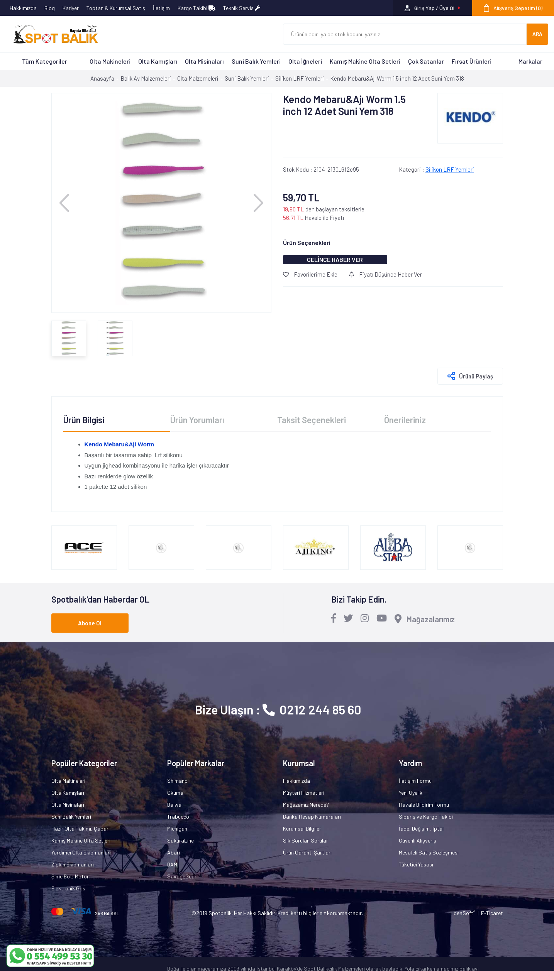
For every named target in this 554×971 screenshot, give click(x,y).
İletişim (161, 8)
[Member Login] (432, 8)
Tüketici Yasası (416, 864)
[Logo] (52, 34)
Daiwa (174, 804)
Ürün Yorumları (197, 420)
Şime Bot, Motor (70, 876)
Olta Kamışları (157, 61)
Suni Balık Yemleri (256, 61)
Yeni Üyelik (410, 792)
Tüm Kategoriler (44, 61)
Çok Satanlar (426, 61)
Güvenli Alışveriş (417, 840)
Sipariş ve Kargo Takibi (426, 816)
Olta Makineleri (110, 61)
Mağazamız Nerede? (306, 804)
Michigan (177, 828)
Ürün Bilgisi (83, 420)
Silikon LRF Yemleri (449, 169)
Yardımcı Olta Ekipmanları (81, 852)
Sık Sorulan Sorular (305, 840)
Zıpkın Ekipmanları (72, 864)
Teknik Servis (241, 8)
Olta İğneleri (305, 61)
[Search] (405, 34)
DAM (172, 864)
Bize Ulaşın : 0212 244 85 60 (278, 709)
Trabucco (178, 816)
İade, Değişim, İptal (421, 828)
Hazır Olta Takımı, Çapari (80, 828)
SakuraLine (180, 840)
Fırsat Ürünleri (471, 61)
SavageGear (182, 876)
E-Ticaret (492, 913)
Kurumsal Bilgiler (302, 828)
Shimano (177, 780)
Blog (49, 8)
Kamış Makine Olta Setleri (365, 61)
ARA (537, 34)
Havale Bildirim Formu (424, 804)
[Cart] (513, 8)
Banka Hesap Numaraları (312, 816)
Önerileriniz (405, 420)
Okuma (175, 792)
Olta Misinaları (204, 61)
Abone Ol (90, 623)
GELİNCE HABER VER (335, 259)
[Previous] (64, 203)
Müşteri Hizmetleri (303, 792)
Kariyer (71, 8)
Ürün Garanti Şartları (307, 852)
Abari (173, 852)
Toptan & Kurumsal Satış (115, 8)
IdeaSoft (463, 913)
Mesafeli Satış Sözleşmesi (429, 852)
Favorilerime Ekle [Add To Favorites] (310, 274)
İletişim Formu (415, 780)
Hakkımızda (23, 8)
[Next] (258, 203)
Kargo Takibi (196, 8)
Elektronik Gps (68, 888)
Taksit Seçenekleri (311, 420)
